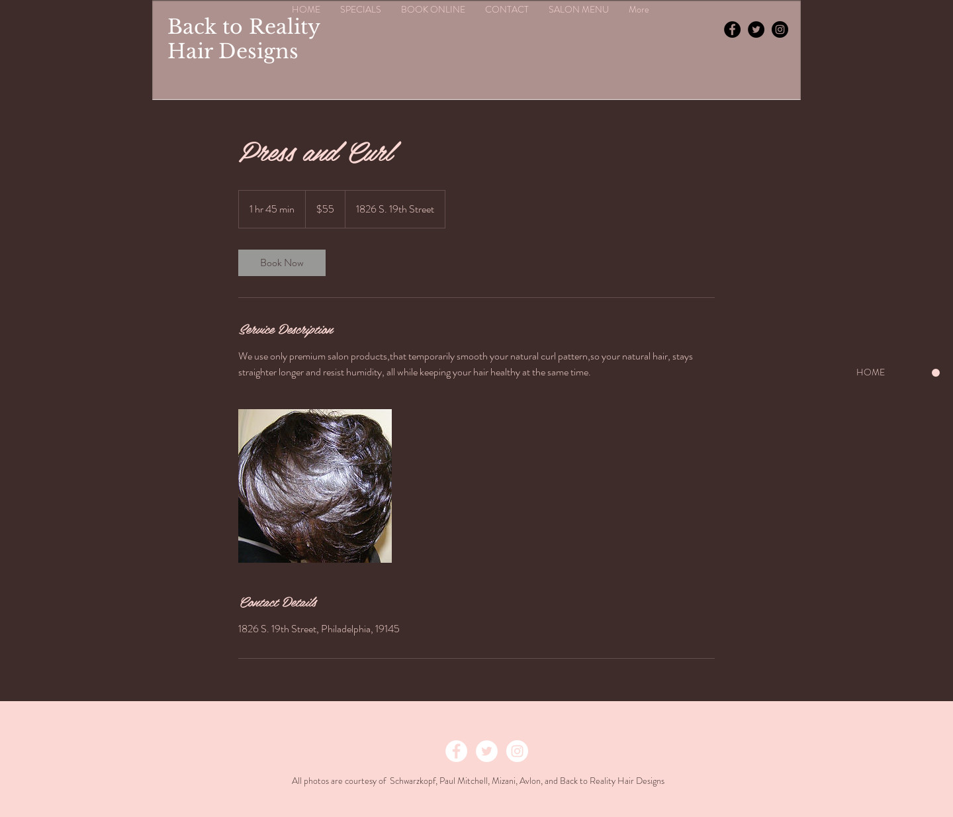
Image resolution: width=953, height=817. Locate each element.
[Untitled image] (315, 486)
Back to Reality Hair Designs (243, 39)
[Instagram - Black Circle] (780, 29)
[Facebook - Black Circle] (732, 29)
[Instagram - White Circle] (517, 751)
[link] (282, 263)
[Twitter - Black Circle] (756, 29)
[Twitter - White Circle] (487, 751)
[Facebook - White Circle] (456, 751)
